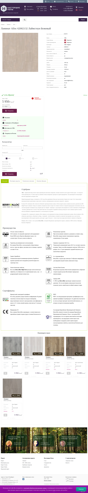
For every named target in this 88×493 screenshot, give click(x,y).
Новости (67, 462)
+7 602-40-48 (69, 479)
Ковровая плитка (26, 467)
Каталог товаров (47, 480)
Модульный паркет (5, 469)
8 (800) (68, 10)
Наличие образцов (41, 181)
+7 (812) (68, 8)
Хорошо (81, 489)
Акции (80, 10)
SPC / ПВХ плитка (26, 462)
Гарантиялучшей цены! (37, 98)
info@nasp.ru (69, 6)
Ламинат (24, 460)
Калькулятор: (7, 142)
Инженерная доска (5, 462)
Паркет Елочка (4, 464)
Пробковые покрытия (27, 464)
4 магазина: (29, 6)
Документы (46, 467)
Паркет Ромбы (4, 467)
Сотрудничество (47, 462)
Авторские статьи (69, 460)
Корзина (80, 7)
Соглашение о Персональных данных (51, 483)
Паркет (2, 460)
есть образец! (9, 95)
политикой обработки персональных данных (35, 488)
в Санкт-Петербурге (41, 6)
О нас (45, 460)
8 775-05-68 (69, 481)
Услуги (45, 464)
